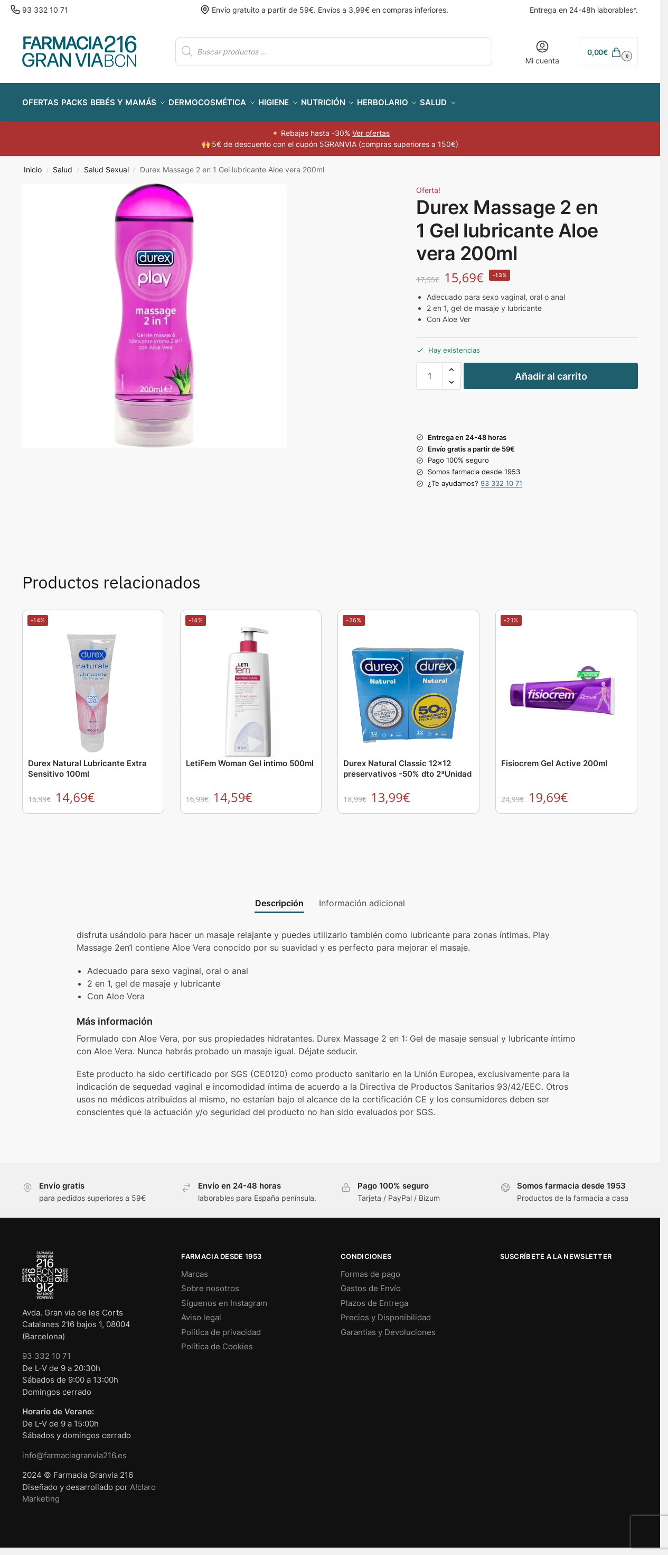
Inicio (33, 164)
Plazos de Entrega (374, 1297)
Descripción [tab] (279, 897)
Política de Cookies (217, 1341)
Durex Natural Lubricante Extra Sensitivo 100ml (87, 762)
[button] (608, 51)
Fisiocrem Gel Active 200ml (554, 757)
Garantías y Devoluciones (388, 1326)
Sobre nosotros (210, 1282)
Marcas (194, 1268)
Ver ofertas (371, 127)
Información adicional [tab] (362, 897)
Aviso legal (201, 1311)
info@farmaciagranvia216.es (74, 1449)
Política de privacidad (221, 1326)
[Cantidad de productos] (429, 370)
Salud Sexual (106, 164)
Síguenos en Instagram (224, 1297)
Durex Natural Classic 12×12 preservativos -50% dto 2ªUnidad (407, 762)
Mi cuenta (542, 52)
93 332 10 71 (45, 9)
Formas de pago (370, 1268)
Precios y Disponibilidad (386, 1311)
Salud (62, 164)
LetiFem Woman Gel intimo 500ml (250, 757)
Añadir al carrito (551, 370)
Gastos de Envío (371, 1282)
